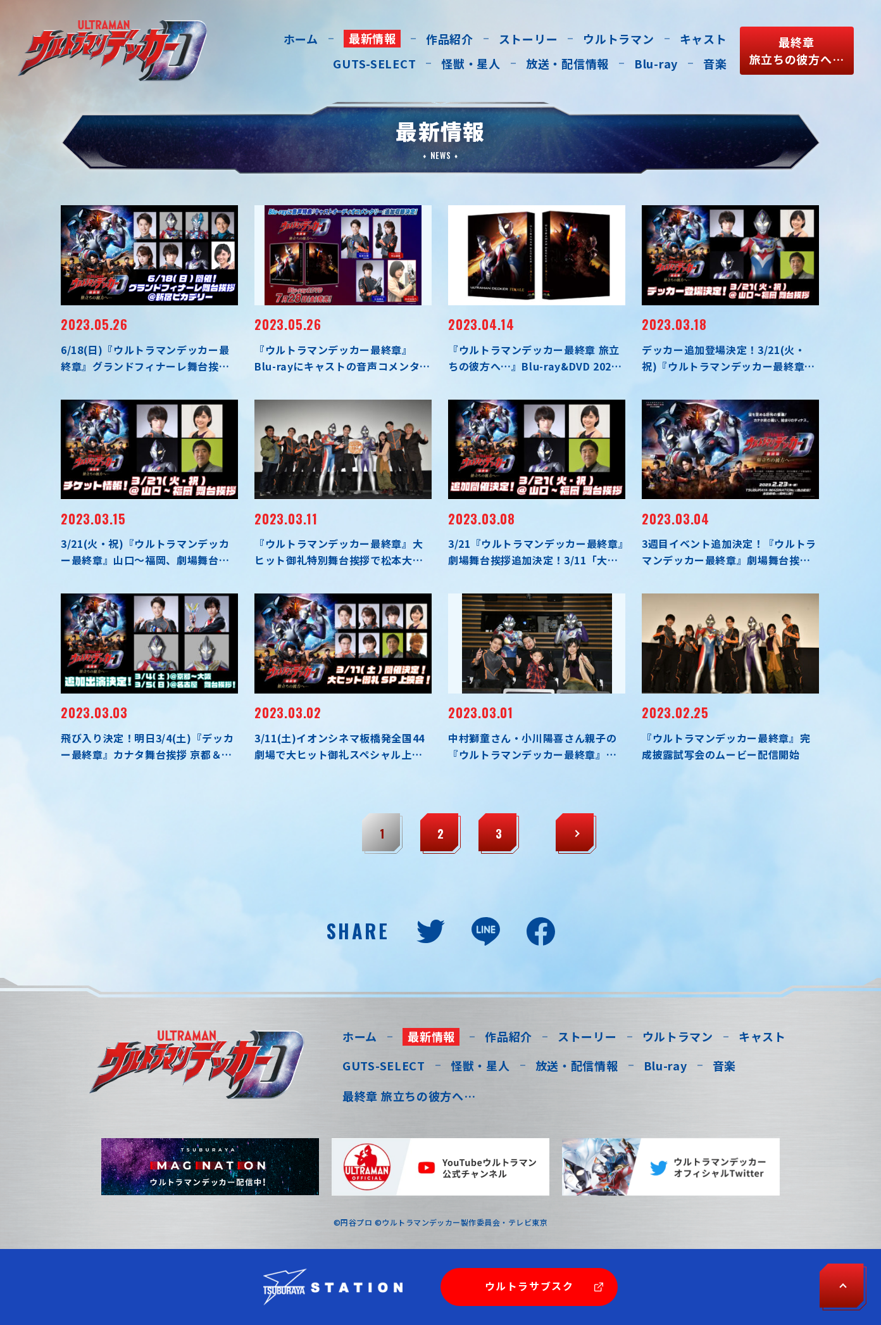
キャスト (703, 38)
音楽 (715, 63)
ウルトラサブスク (529, 1285)
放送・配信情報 (567, 63)
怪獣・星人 (471, 63)
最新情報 (372, 38)
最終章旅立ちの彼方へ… (796, 50)
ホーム (301, 38)
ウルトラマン (618, 38)
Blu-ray (656, 63)
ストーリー (528, 38)
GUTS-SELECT (374, 63)
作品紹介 (449, 38)
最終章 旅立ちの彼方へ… (409, 1095)
